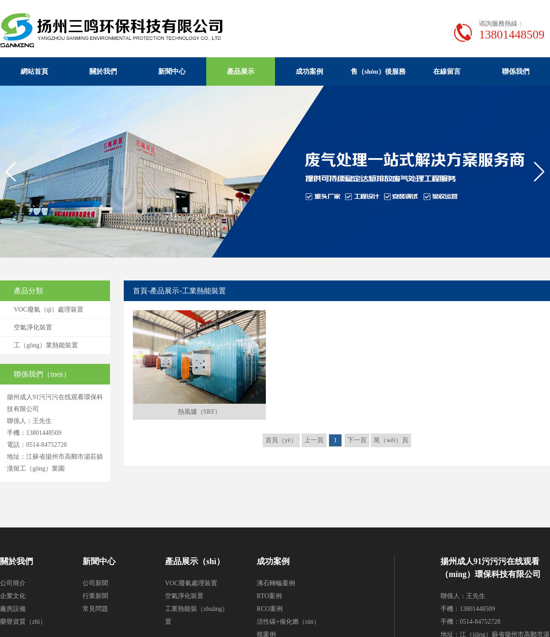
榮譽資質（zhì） (23, 621)
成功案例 (309, 71)
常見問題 (95, 608)
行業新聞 (95, 596)
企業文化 (13, 596)
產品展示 (240, 71)
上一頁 (314, 440)
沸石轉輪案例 (276, 583)
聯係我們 (515, 71)
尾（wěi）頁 (391, 440)
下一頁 (357, 440)
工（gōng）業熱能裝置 (46, 345)
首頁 (140, 291)
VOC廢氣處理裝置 (191, 583)
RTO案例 (269, 596)
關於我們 (103, 71)
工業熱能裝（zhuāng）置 (196, 615)
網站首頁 (34, 71)
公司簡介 (13, 583)
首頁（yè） (281, 440)
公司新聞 (95, 583)
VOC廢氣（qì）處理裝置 (48, 309)
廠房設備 (13, 608)
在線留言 (447, 71)
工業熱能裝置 (204, 291)
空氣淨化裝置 (33, 327)
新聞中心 (172, 71)
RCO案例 (270, 608)
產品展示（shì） (195, 561)
